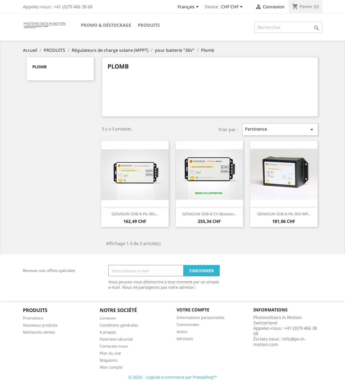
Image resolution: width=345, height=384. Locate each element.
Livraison (108, 318)
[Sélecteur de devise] (232, 7)
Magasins (108, 360)
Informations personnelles (201, 317)
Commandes (188, 324)
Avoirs (182, 331)
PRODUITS (149, 25)
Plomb (39, 66)
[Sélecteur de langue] (189, 7)
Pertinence (280, 129)
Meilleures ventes (39, 332)
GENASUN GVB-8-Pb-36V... (135, 213)
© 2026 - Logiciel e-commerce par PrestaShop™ (172, 377)
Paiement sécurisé (116, 339)
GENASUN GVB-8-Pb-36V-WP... (283, 213)
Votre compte (193, 310)
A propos (108, 332)
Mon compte (111, 367)
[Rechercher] (288, 27)
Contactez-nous (114, 346)
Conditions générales (119, 325)
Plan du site (110, 353)
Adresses (185, 338)
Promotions (33, 318)
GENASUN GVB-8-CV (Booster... (209, 213)
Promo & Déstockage (106, 25)
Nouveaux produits (40, 325)
